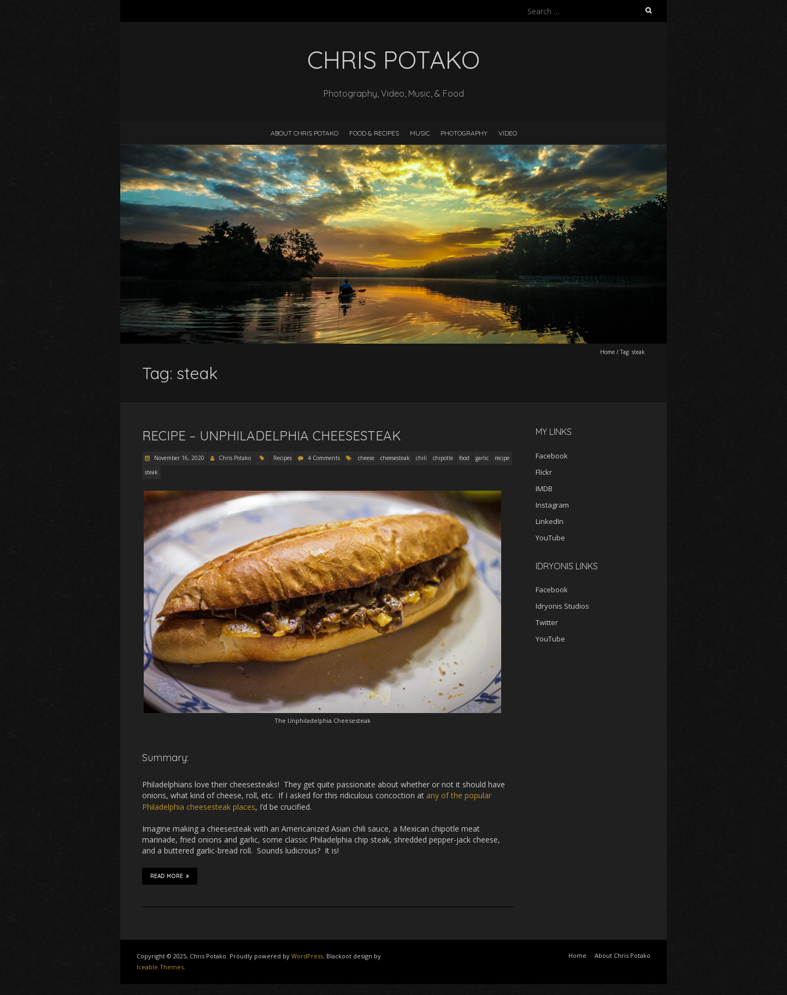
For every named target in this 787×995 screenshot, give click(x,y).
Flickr (544, 472)
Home (607, 352)
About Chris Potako (304, 133)
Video (507, 133)
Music (420, 133)
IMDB (544, 488)
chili (421, 458)
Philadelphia (163, 807)
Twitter (547, 622)
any (432, 795)
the (456, 795)
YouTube (550, 538)
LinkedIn (549, 521)
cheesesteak (395, 458)
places (244, 807)
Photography (464, 133)
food (464, 458)
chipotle (443, 458)
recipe (502, 458)
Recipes (282, 458)
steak (151, 472)
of (445, 795)
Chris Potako (235, 458)
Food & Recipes (374, 133)
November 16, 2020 (178, 458)
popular (478, 795)
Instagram (552, 505)
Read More (169, 875)
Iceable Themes (160, 967)
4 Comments (324, 458)
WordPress (307, 956)
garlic (482, 458)
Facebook (552, 456)
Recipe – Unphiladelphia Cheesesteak (271, 435)
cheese (366, 458)
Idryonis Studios (562, 606)
